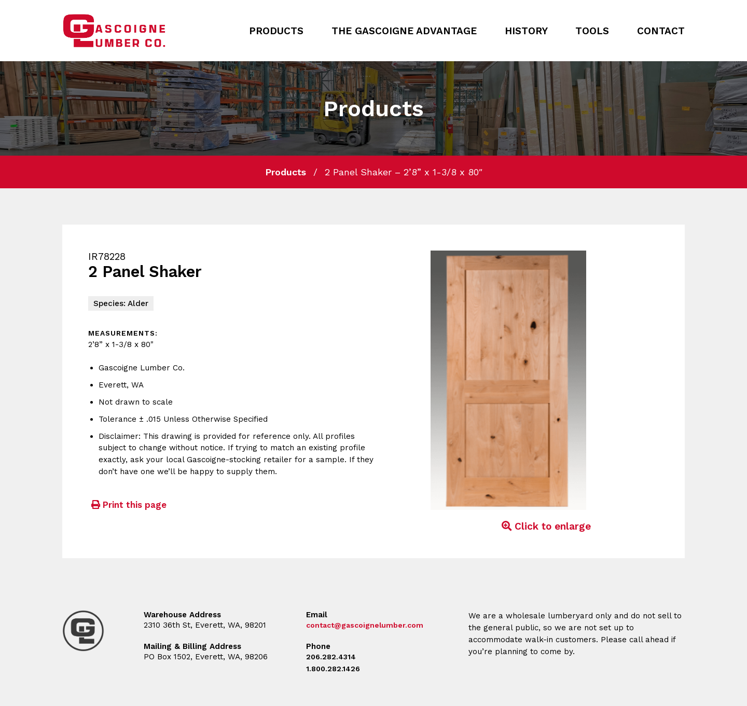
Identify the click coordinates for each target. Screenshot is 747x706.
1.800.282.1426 (334, 668)
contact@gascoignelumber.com (369, 625)
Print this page (127, 505)
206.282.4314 (332, 656)
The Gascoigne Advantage (404, 31)
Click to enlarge (545, 526)
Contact (661, 31)
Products (276, 31)
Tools (592, 31)
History (526, 31)
